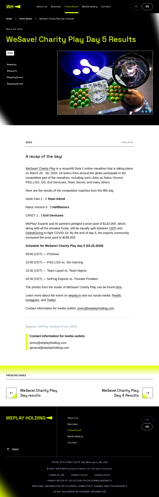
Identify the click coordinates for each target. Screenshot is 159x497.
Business (56, 6)
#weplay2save (15, 77)
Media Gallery (89, 6)
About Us (42, 6)
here (119, 287)
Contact (106, 6)
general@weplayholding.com (49, 347)
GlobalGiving (34, 233)
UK (136, 6)
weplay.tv (74, 295)
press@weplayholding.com (95, 308)
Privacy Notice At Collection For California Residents (79, 480)
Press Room (71, 6)
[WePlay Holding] (13, 6)
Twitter (51, 300)
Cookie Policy (102, 475)
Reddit (116, 295)
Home (9, 18)
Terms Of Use (56, 475)
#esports (12, 70)
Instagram (32, 300)
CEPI (112, 228)
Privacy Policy (79, 475)
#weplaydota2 (15, 83)
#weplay (11, 64)
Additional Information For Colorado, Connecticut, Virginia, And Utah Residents (79, 486)
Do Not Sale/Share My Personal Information (79, 491)
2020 (10, 53)
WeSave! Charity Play (40, 168)
